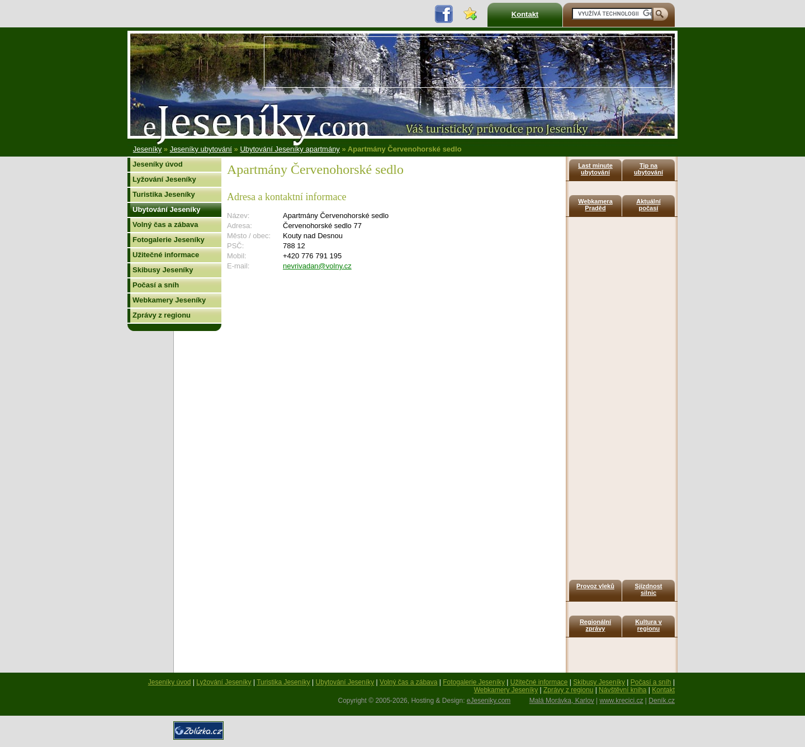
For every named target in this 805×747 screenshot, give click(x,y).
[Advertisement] (467, 62)
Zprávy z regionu (161, 315)
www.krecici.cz (621, 701)
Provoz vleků (595, 586)
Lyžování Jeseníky (164, 179)
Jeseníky (147, 149)
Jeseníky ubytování (201, 149)
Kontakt (525, 14)
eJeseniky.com (488, 701)
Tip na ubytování (648, 169)
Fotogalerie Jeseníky (168, 239)
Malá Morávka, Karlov (561, 701)
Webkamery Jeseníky (169, 300)
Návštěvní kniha (622, 690)
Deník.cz (661, 701)
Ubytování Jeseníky (166, 209)
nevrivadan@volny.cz (317, 266)
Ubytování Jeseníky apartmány (289, 149)
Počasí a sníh (155, 285)
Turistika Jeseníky (163, 194)
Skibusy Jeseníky (162, 270)
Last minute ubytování (595, 169)
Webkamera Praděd (595, 204)
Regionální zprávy (595, 625)
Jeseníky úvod (157, 164)
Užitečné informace (165, 254)
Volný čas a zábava (165, 224)
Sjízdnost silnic (648, 589)
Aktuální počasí (648, 204)
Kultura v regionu (648, 625)
